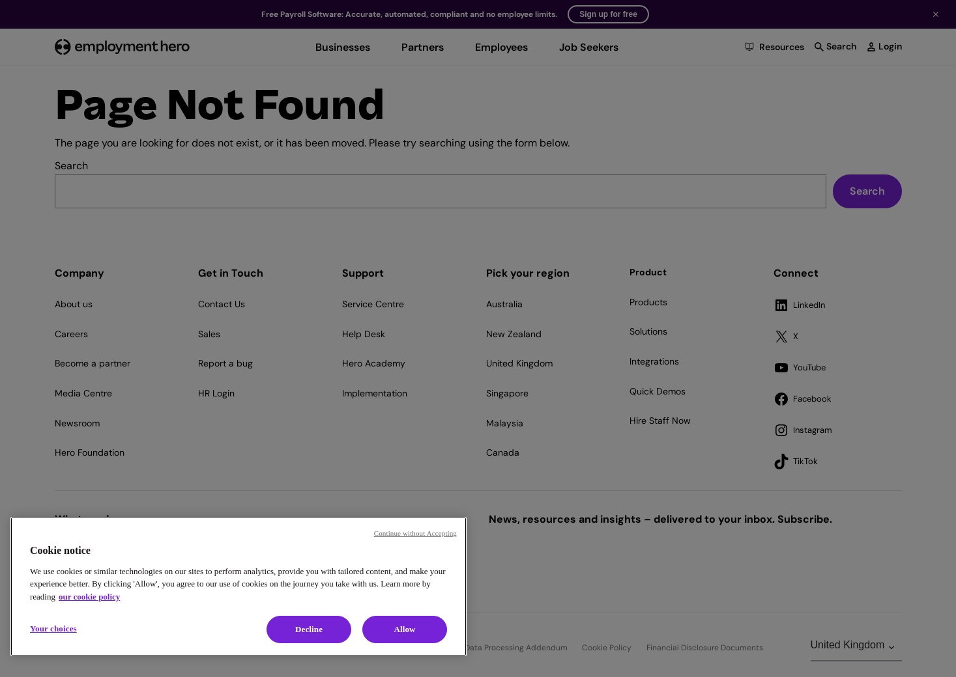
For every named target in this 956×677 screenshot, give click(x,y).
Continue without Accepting (415, 533)
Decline (309, 629)
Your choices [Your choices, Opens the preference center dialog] (53, 628)
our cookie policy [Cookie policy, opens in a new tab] (89, 596)
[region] (238, 586)
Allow (404, 629)
